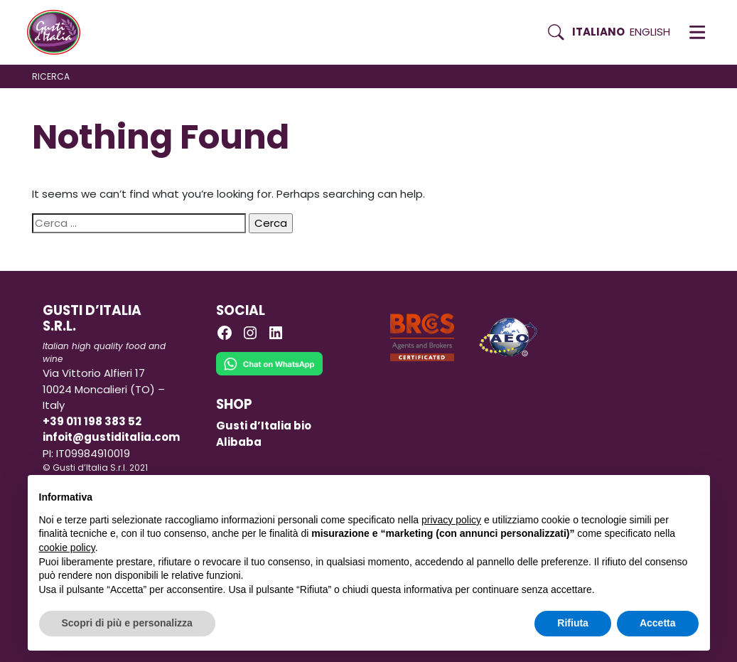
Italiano (598, 31)
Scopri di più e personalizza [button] (127, 623)
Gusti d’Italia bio (263, 425)
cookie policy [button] (67, 547)
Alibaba (239, 441)
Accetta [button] (658, 623)
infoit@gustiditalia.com (111, 436)
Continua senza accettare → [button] (632, 493)
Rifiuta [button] (572, 623)
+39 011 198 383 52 (92, 421)
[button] (697, 32)
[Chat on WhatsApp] (269, 373)
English (650, 31)
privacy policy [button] (451, 519)
